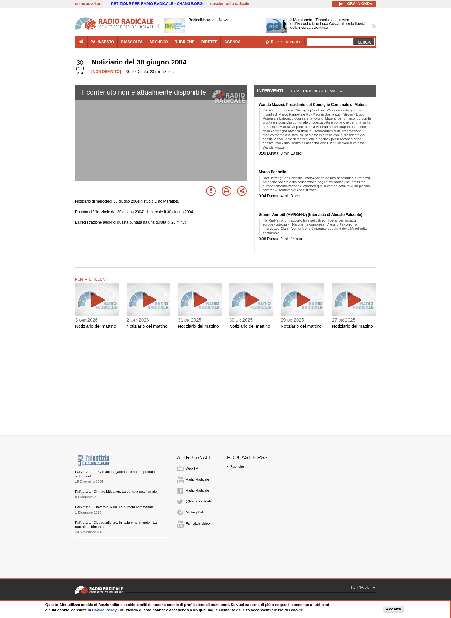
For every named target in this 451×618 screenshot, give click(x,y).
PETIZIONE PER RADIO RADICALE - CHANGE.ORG (157, 4)
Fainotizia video (198, 523)
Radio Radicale (197, 479)
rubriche (184, 42)
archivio (158, 42)
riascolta (132, 42)
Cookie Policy (104, 610)
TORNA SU (360, 587)
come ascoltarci (89, 4)
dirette (209, 42)
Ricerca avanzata (285, 42)
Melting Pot (194, 512)
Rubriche (237, 466)
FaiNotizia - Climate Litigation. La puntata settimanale (116, 491)
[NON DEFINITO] (106, 72)
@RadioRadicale (199, 501)
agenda (232, 42)
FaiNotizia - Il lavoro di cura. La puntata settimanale (114, 507)
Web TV (192, 468)
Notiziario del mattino (95, 326)
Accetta (393, 609)
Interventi (270, 90)
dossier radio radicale (229, 4)
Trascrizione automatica (317, 91)
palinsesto (102, 42)
